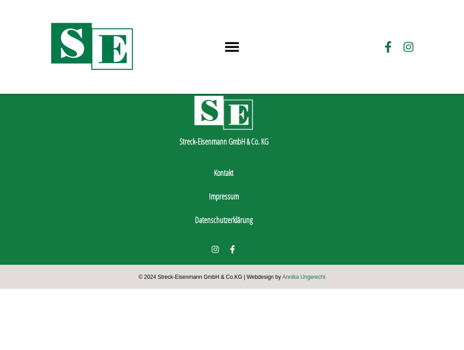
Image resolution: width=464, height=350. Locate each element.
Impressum (224, 257)
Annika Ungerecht (303, 338)
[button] (232, 46)
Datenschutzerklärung (224, 281)
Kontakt (223, 233)
